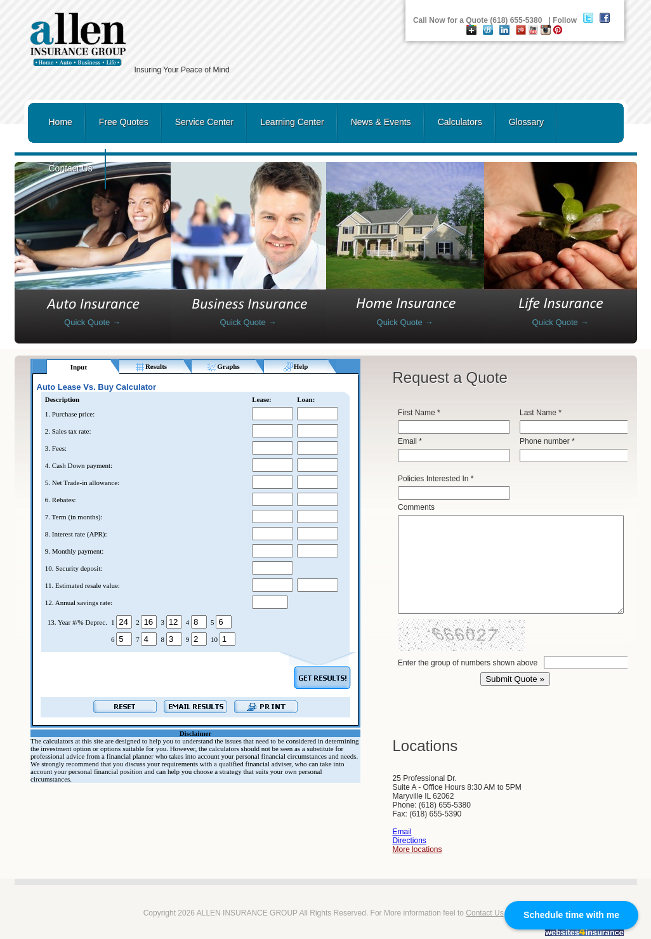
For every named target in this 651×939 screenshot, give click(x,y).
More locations (417, 849)
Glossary (526, 122)
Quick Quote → (92, 322)
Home (60, 122)
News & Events (381, 122)
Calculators (460, 122)
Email (402, 831)
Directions (409, 840)
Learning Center (292, 122)
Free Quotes (123, 122)
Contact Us (71, 168)
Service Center (204, 122)
